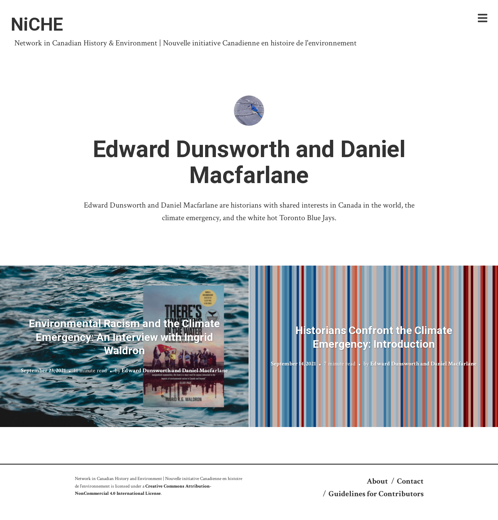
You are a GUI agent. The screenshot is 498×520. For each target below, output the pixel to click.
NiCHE (37, 24)
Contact (410, 481)
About (377, 481)
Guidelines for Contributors (376, 494)
